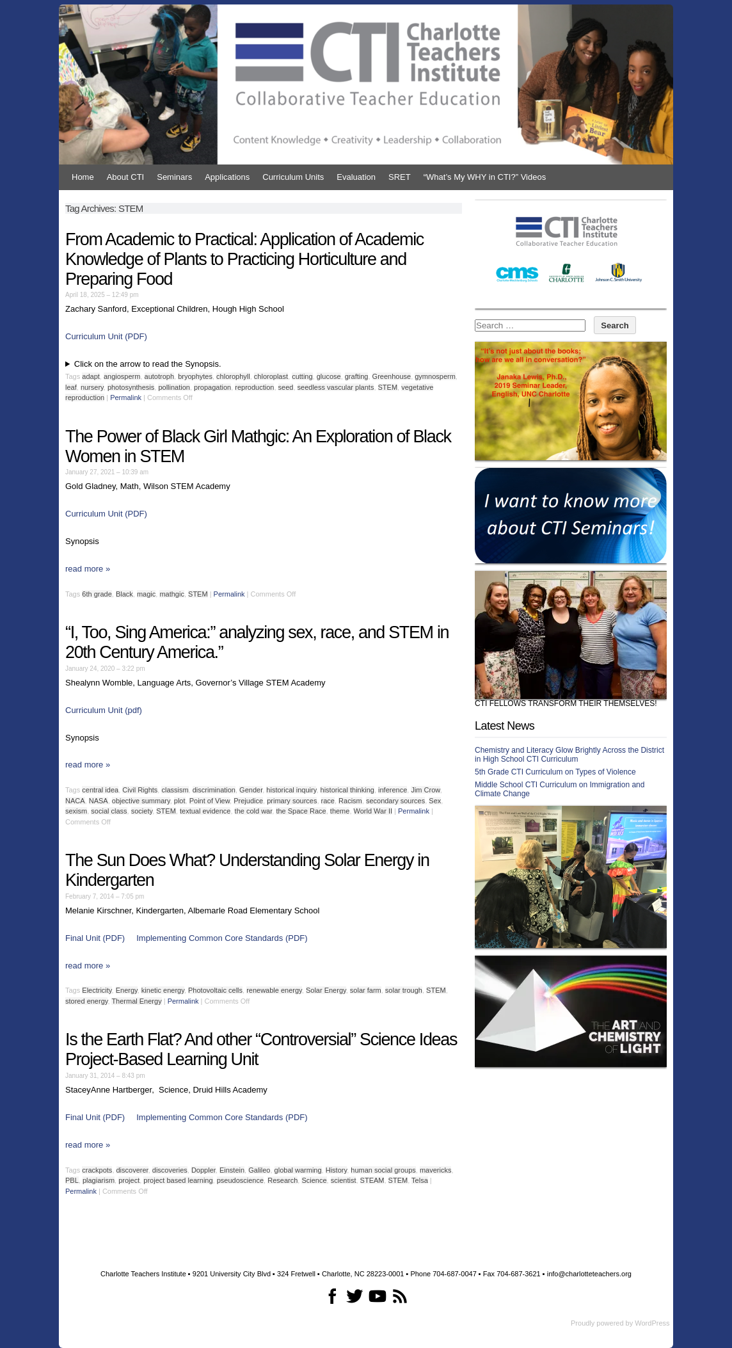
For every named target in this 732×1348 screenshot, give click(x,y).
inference (392, 790)
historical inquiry (291, 790)
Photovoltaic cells (215, 990)
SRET (399, 177)
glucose (329, 376)
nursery (92, 387)
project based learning (177, 1180)
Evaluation (356, 177)
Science (313, 1180)
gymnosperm (435, 376)
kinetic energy (162, 990)
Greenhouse (391, 376)
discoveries (169, 1170)
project (128, 1180)
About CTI (126, 177)
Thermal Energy (136, 1001)
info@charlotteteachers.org (589, 1274)
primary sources (292, 801)
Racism (350, 801)
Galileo (259, 1170)
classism (174, 790)
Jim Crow (425, 790)
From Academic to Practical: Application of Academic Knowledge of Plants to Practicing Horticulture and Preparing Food (244, 259)
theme (340, 811)
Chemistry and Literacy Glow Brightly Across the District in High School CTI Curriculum (569, 755)
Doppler (203, 1170)
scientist (343, 1180)
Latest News (504, 725)
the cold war (254, 811)
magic (146, 594)
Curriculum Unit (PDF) (106, 336)
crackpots (97, 1170)
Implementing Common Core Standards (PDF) (221, 938)
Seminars (174, 177)
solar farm (365, 990)
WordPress (652, 1323)
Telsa (419, 1180)
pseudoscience (240, 1180)
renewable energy (274, 990)
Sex (435, 801)
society (141, 811)
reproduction (254, 387)
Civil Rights (139, 790)
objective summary (141, 801)
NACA (75, 801)
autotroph (159, 376)
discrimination (214, 790)
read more (87, 569)
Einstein (231, 1170)
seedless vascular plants (336, 387)
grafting (357, 376)
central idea (100, 790)
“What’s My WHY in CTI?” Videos (485, 177)
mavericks (436, 1170)
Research (282, 1180)
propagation (212, 387)
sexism (76, 811)
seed (286, 387)
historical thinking (347, 790)
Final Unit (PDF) (95, 938)
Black (124, 594)
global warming (298, 1170)
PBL (72, 1180)
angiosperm (122, 376)
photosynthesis (130, 387)
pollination (174, 387)
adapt (91, 376)
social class (109, 811)
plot (180, 801)
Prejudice (248, 801)
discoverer (132, 1170)
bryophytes (195, 376)
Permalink (125, 397)
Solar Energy (326, 990)
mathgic (171, 594)
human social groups (383, 1170)
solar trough (403, 990)
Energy (127, 990)
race (328, 801)
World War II (373, 811)
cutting (302, 376)
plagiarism (99, 1180)
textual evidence (205, 811)
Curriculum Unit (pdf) (103, 710)
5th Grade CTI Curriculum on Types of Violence (555, 771)
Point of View (209, 801)
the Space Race (301, 811)
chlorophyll (233, 376)
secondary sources (395, 801)
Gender (250, 790)
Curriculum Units (293, 177)
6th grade (96, 594)
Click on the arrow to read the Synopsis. (147, 364)
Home (83, 177)
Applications (227, 177)
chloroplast (271, 376)
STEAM (372, 1180)
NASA (98, 801)
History (336, 1170)
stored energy (86, 1001)
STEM (388, 387)
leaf (71, 387)
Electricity (96, 990)
